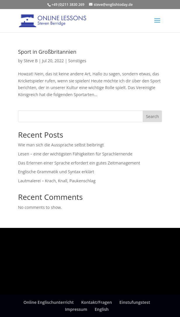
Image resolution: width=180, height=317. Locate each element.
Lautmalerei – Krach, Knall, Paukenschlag (57, 180)
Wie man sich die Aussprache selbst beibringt (61, 145)
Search (152, 116)
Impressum (76, 309)
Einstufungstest (134, 302)
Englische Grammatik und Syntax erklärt (56, 171)
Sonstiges (77, 60)
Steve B (31, 60)
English (102, 309)
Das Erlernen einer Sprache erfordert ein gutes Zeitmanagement (79, 163)
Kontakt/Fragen (96, 302)
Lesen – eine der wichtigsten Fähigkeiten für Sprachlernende (75, 154)
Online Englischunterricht (49, 302)
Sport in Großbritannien (47, 51)
